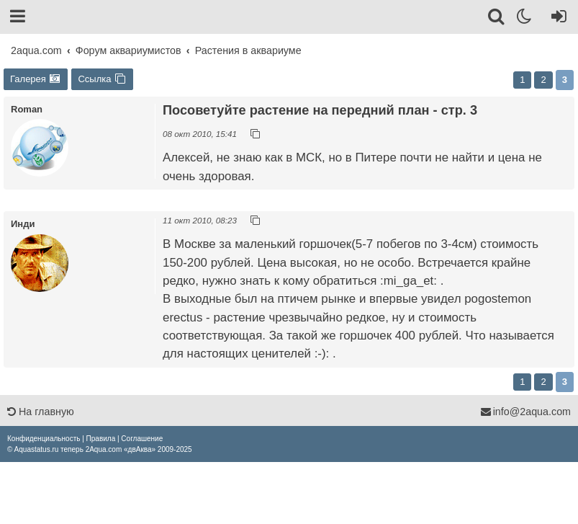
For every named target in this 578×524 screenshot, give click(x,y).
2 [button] (543, 79)
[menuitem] (43, 438)
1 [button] (522, 79)
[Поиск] (497, 18)
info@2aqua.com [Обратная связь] (525, 411)
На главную (40, 411)
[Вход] (556, 18)
